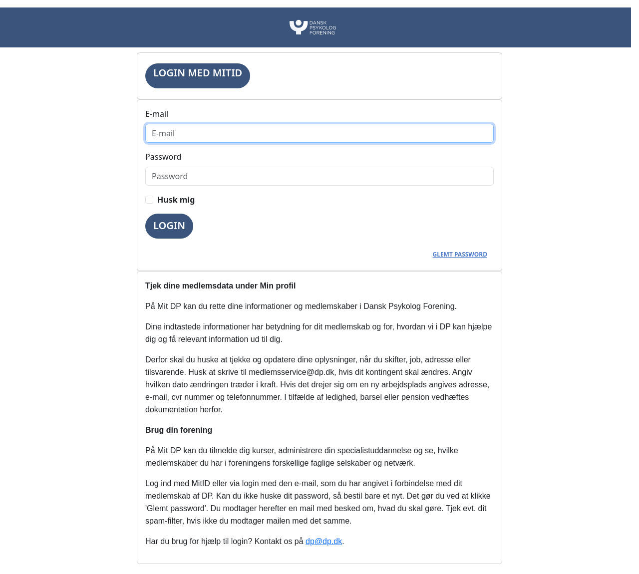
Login (169, 225)
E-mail (156, 113)
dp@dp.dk (324, 541)
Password (163, 156)
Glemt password (460, 254)
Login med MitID (197, 72)
